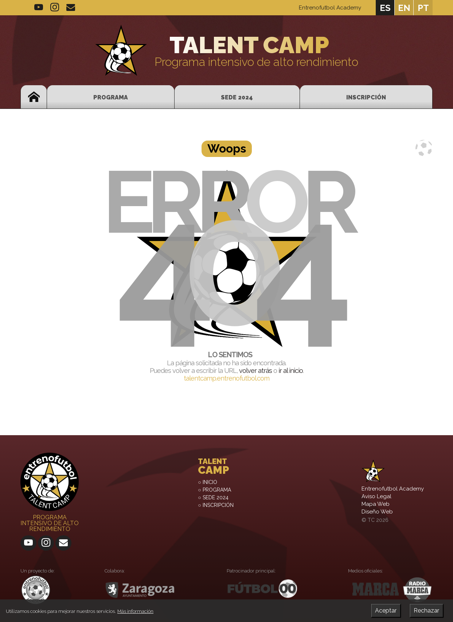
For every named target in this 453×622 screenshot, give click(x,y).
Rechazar (426, 610)
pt (423, 8)
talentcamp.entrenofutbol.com (226, 378)
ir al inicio (290, 370)
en (404, 8)
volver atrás (255, 370)
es (385, 8)
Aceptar (386, 610)
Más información (135, 611)
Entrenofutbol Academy (330, 7)
